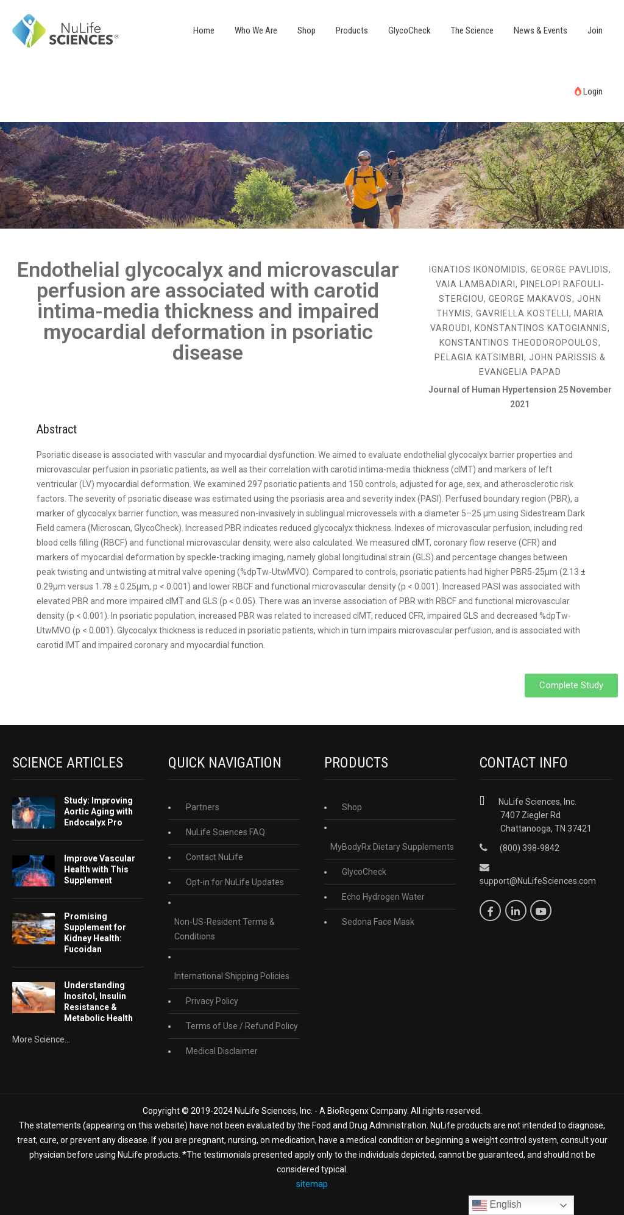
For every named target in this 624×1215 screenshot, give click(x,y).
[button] (571, 685)
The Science (472, 30)
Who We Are (256, 30)
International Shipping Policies (231, 976)
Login (589, 91)
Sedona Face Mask (378, 922)
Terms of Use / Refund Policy (242, 1026)
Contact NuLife (214, 857)
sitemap (312, 1184)
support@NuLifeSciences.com (538, 881)
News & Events (540, 30)
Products (352, 30)
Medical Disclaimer (222, 1051)
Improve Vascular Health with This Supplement (99, 869)
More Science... (41, 1039)
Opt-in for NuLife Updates (235, 882)
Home (203, 30)
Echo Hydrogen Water (383, 897)
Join (595, 30)
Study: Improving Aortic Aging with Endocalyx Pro (98, 811)
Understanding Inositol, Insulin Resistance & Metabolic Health (98, 1001)
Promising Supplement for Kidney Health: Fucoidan (95, 932)
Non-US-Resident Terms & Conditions (224, 929)
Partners (202, 807)
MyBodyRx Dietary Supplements (392, 847)
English (497, 1205)
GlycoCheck (409, 30)
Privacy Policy (212, 1001)
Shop (306, 30)
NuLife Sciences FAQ (225, 832)
